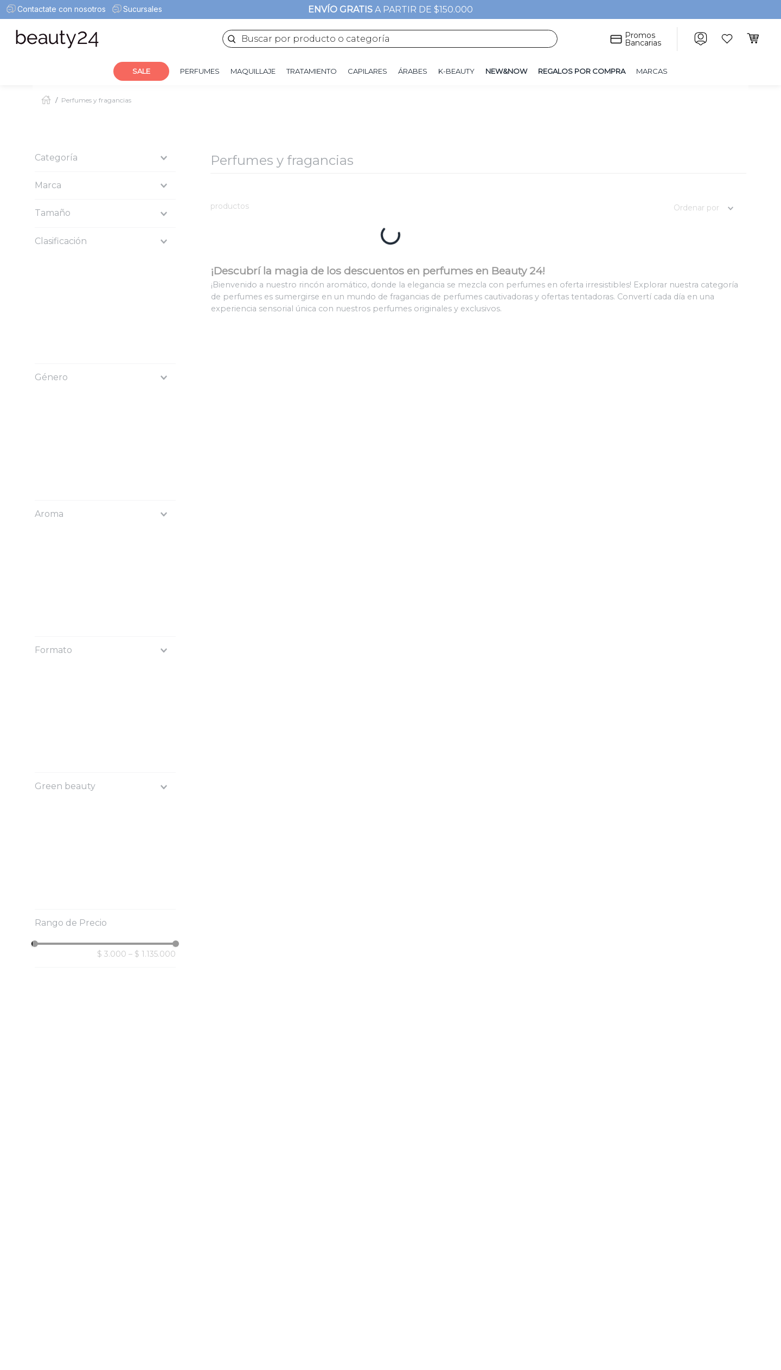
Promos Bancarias (643, 39)
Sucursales (142, 9)
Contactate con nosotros (61, 9)
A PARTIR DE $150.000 (390, 9)
